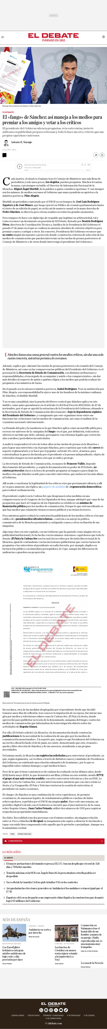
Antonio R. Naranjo (21, 142)
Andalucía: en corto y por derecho (40, 931)
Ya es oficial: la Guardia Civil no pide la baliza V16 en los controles (42, 882)
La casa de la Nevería (92, 963)
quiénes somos (17, 1015)
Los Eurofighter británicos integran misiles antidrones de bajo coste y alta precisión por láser (14, 953)
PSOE (12, 834)
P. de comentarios (53, 1018)
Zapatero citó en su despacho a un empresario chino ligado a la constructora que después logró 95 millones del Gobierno (55, 899)
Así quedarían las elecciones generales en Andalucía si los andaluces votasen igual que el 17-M (54, 890)
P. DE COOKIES (89, 1015)
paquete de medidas (54, 486)
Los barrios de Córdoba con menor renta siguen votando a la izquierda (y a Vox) (66, 953)
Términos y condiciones (53, 1015)
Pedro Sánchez (24, 834)
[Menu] (2, 37)
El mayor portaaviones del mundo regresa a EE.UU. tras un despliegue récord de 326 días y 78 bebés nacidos (53, 865)
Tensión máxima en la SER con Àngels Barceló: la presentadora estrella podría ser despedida (51, 874)
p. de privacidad (73, 1015)
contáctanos (33, 1015)
